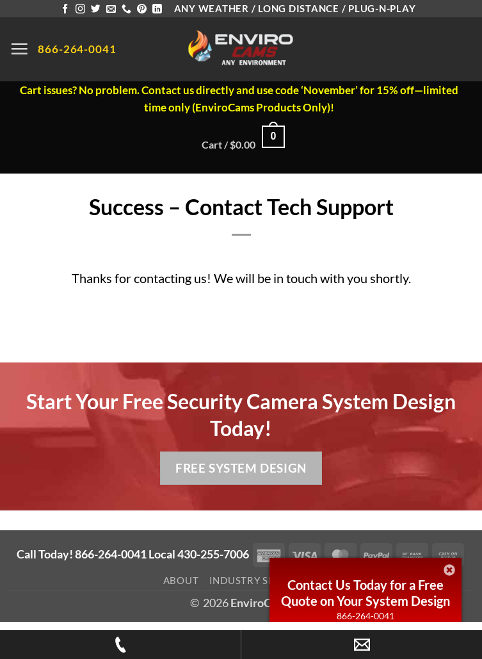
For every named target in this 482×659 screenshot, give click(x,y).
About (181, 580)
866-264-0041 (365, 615)
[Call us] (126, 9)
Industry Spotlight (264, 580)
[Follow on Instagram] (80, 9)
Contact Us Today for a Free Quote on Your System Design (365, 592)
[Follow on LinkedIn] (157, 9)
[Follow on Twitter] (95, 9)
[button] (19, 49)
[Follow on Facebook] (65, 9)
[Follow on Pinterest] (142, 9)
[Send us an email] (111, 9)
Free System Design (240, 467)
